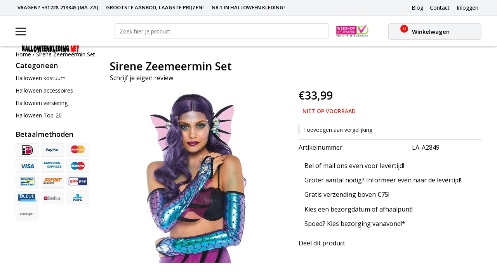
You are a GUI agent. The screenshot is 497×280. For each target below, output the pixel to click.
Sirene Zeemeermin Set (65, 54)
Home (23, 54)
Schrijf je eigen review (141, 78)
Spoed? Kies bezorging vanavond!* (354, 223)
